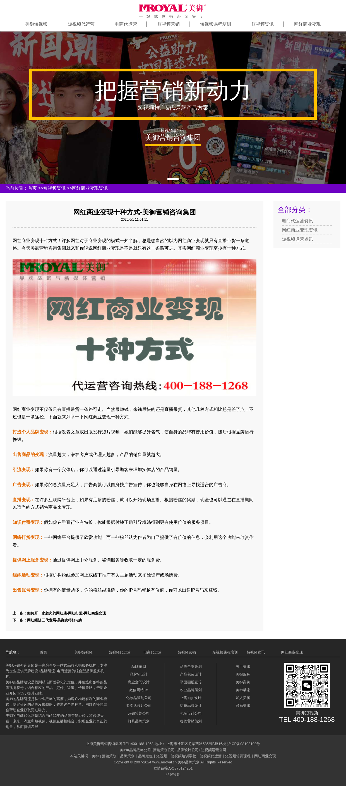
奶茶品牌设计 (191, 705)
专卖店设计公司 (139, 705)
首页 (32, 188)
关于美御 (243, 666)
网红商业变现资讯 (90, 188)
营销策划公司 (139, 713)
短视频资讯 (262, 24)
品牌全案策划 (191, 666)
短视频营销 (168, 24)
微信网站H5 (138, 690)
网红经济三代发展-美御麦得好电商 (55, 620)
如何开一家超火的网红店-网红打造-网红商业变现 (66, 613)
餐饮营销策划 (191, 721)
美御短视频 (36, 24)
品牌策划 (138, 666)
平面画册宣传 (191, 682)
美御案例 (243, 682)
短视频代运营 (81, 24)
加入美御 (243, 698)
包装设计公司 (191, 713)
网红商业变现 (307, 24)
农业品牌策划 (191, 690)
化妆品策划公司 (139, 698)
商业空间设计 (139, 682)
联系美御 (243, 705)
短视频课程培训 (215, 24)
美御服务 (243, 674)
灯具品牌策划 (139, 721)
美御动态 (243, 690)
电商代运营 (126, 24)
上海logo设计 (191, 698)
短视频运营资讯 (297, 239)
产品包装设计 (191, 674)
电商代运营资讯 (297, 220)
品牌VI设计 (139, 674)
